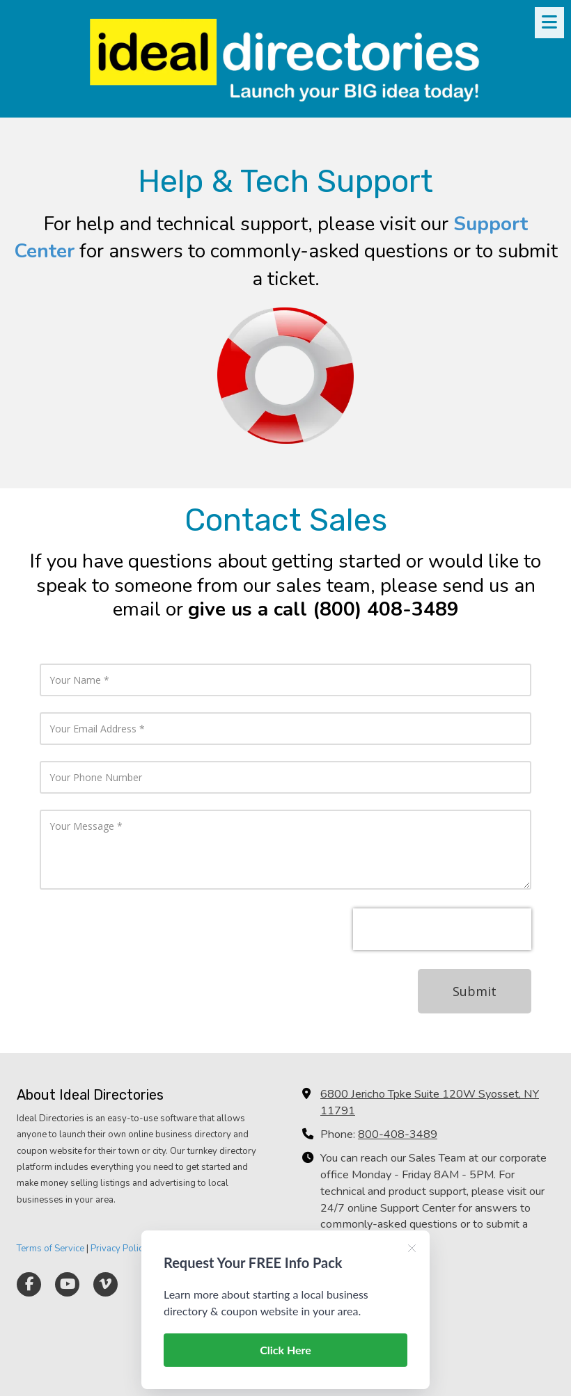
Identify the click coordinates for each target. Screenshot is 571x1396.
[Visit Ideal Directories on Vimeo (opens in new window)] (105, 1284)
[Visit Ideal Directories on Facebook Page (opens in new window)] (29, 1284)
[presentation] (442, 929)
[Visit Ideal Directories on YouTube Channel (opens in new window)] (67, 1284)
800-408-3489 (397, 1134)
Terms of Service (50, 1248)
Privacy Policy (119, 1248)
